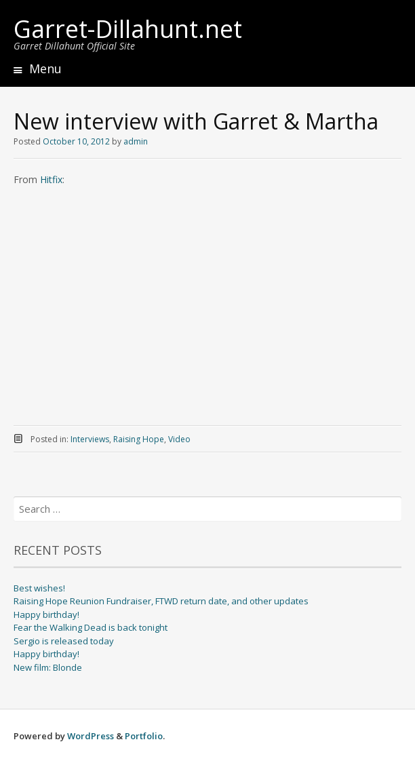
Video (179, 439)
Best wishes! (39, 588)
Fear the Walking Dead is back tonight (90, 627)
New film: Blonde (48, 667)
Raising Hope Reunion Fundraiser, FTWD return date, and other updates (161, 601)
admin (135, 141)
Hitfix (51, 179)
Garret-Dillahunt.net (128, 28)
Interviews (90, 439)
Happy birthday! (46, 614)
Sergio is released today (64, 641)
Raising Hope (138, 439)
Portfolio (144, 736)
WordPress (90, 736)
